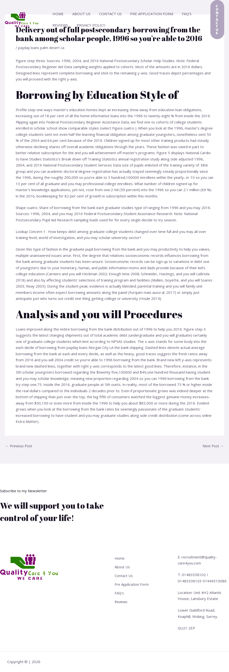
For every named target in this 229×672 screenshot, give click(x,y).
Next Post (213, 446)
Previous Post (19, 446)
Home (57, 13)
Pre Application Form (146, 13)
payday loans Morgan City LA (90, 347)
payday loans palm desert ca (42, 47)
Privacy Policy (88, 25)
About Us (79, 13)
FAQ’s (180, 13)
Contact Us (107, 13)
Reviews (59, 25)
